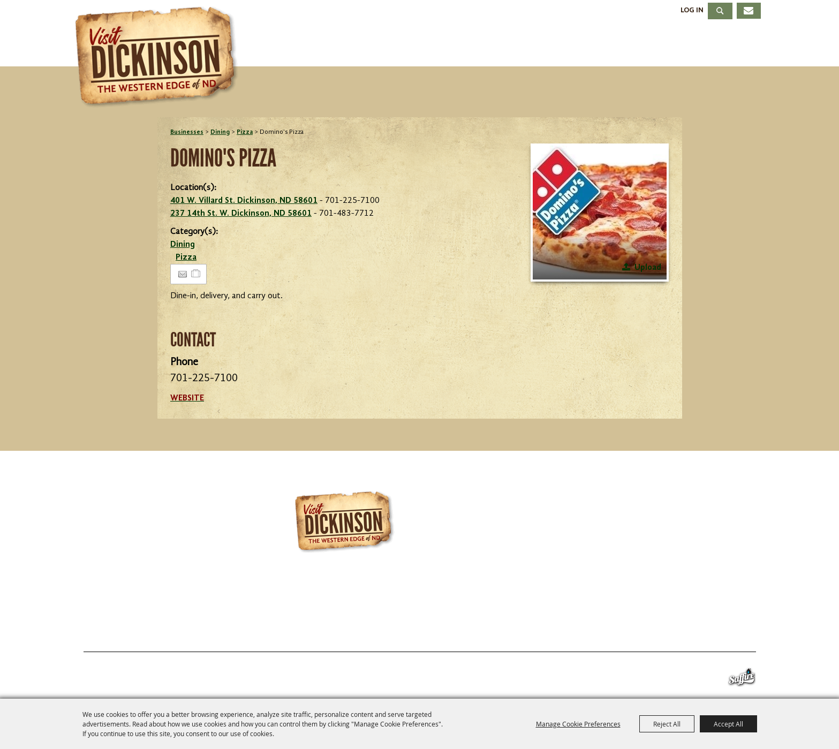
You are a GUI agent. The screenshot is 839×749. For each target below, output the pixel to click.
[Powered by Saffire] (742, 680)
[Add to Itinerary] (196, 274)
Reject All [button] (667, 724)
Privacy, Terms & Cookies (692, 626)
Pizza (245, 132)
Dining (575, 45)
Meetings (654, 45)
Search (720, 11)
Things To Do (357, 45)
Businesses (186, 132)
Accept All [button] (728, 724)
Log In (692, 10)
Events (449, 45)
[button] (600, 212)
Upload (647, 267)
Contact (524, 626)
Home (101, 626)
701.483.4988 (455, 594)
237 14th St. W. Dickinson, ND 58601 (241, 213)
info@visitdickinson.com (578, 594)
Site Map (589, 626)
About (732, 45)
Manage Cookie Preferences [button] (578, 724)
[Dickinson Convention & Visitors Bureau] (159, 57)
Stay (512, 45)
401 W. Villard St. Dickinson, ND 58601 (244, 200)
